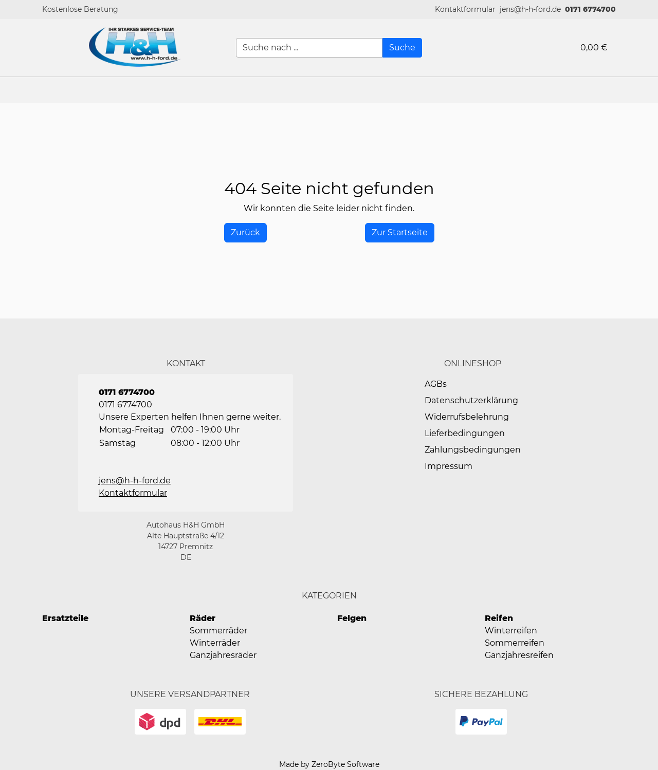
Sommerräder (218, 630)
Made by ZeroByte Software (329, 764)
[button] (465, 9)
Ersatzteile (65, 618)
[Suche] (402, 48)
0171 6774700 (590, 9)
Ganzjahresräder (223, 655)
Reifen (499, 618)
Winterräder (215, 643)
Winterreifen (511, 630)
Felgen (352, 618)
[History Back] (245, 232)
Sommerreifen (514, 643)
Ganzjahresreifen (519, 655)
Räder (202, 618)
